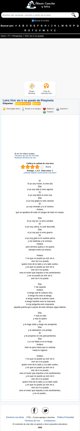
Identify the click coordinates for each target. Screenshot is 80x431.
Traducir (50, 112)
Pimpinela (17, 36)
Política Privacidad (65, 417)
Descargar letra (12, 109)
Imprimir (63, 109)
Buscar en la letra (41, 21)
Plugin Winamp (31, 92)
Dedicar (50, 109)
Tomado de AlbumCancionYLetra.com (40, 353)
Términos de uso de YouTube (27, 156)
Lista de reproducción (46, 92)
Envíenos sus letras (15, 417)
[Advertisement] (40, 60)
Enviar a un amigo (32, 109)
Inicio (3, 36)
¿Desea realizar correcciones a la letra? (39, 173)
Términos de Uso (32, 421)
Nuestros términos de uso (25, 158)
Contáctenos (49, 421)
